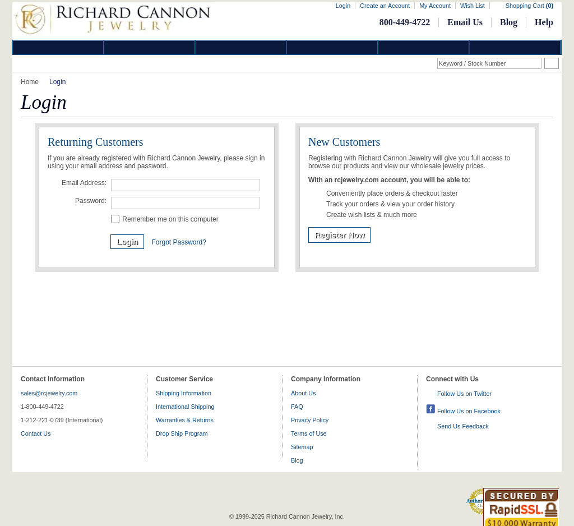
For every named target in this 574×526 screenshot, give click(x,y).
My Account (435, 5)
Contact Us (35, 433)
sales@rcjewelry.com (49, 393)
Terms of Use (309, 433)
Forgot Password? (178, 242)
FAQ (297, 406)
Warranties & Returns (185, 420)
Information (423, 47)
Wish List (472, 5)
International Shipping (185, 406)
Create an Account (385, 5)
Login (343, 5)
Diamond (58, 47)
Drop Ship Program (181, 433)
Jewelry (332, 47)
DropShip (515, 47)
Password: (91, 201)
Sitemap (302, 447)
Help (544, 22)
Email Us (465, 22)
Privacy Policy (309, 420)
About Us (303, 393)
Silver (241, 47)
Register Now (339, 234)
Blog (508, 22)
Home (30, 82)
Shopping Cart (529, 5)
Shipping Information (183, 393)
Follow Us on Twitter (464, 393)
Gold (149, 47)
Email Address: (84, 183)
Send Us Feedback (463, 426)
